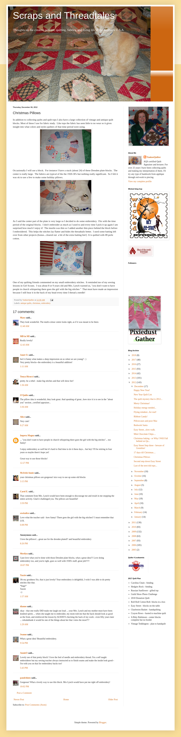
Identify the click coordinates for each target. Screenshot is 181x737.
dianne (23, 606)
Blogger (102, 722)
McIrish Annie (27, 473)
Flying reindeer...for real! (145, 412)
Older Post (113, 699)
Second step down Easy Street (147, 461)
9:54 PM (24, 643)
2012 (134, 382)
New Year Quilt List (143, 394)
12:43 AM (24, 345)
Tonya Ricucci (27, 376)
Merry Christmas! (142, 403)
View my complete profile (140, 181)
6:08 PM (24, 525)
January (138, 517)
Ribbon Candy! (141, 416)
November (139, 471)
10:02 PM (24, 686)
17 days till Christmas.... (145, 452)
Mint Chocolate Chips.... (145, 434)
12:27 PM (24, 463)
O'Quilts (24, 395)
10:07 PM (24, 565)
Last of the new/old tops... (145, 465)
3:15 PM (24, 481)
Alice (22, 417)
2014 (134, 373)
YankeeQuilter (154, 157)
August (137, 485)
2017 (134, 360)
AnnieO (24, 653)
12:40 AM (24, 326)
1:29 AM (24, 624)
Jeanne (23, 634)
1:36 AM (24, 385)
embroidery (45, 303)
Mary (22, 317)
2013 (134, 378)
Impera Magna (27, 435)
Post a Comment (24, 693)
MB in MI (25, 336)
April (137, 503)
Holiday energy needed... (145, 408)
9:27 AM (24, 425)
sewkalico (24, 513)
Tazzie (23, 575)
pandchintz (25, 678)
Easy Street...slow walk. (144, 430)
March (137, 508)
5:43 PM (24, 668)
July (136, 489)
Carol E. (24, 491)
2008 (134, 536)
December (139, 386)
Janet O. (24, 355)
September (139, 480)
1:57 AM (24, 596)
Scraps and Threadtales (64, 15)
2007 (134, 540)
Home (66, 699)
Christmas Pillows (142, 457)
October (138, 476)
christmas (36, 303)
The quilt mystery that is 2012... (148, 399)
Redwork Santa (141, 425)
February (138, 512)
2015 (134, 369)
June (136, 494)
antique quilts (26, 303)
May (136, 498)
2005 (134, 550)
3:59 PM (24, 503)
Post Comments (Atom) (35, 705)
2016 (134, 364)
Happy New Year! (142, 390)
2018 (134, 355)
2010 (134, 527)
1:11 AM (24, 366)
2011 (134, 522)
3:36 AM (24, 407)
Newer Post (19, 699)
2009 (134, 531)
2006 (134, 545)
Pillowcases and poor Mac (145, 421)
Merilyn (24, 553)
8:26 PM (24, 543)
